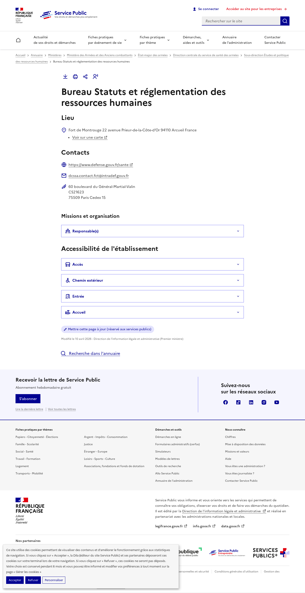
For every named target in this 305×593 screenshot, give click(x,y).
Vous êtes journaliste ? (239, 473)
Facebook (225, 402)
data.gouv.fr (233, 526)
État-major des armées (153, 55)
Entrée (74, 296)
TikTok (238, 402)
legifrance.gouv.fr (171, 526)
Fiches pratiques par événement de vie (105, 40)
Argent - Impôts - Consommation (105, 437)
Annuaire (37, 55)
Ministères (54, 55)
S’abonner (28, 398)
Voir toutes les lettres (62, 409)
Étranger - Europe (95, 452)
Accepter (15, 580)
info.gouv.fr (204, 526)
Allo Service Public (167, 473)
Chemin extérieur (84, 280)
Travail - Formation (28, 459)
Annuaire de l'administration (173, 481)
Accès (74, 264)
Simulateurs (163, 452)
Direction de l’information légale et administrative (224, 511)
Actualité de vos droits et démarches (55, 40)
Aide (228, 459)
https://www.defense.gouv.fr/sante (100, 164)
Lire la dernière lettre (29, 409)
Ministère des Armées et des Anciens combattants (99, 55)
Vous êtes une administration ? (245, 466)
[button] (95, 77)
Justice (88, 444)
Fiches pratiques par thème (152, 40)
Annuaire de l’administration (237, 40)
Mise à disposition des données (245, 444)
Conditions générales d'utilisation (236, 572)
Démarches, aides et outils (193, 40)
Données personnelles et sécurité (187, 572)
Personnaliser (54, 580)
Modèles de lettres (167, 459)
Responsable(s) (82, 231)
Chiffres (230, 437)
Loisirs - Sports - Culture (99, 459)
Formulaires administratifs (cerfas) (177, 444)
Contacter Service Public (275, 40)
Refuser (33, 580)
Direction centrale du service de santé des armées (206, 55)
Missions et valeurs (237, 452)
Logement (22, 466)
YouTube (276, 402)
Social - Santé (24, 452)
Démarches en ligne (168, 437)
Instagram (263, 402)
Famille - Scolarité (27, 444)
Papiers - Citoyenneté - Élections (37, 437)
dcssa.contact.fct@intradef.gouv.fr (98, 175)
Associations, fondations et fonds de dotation (114, 466)
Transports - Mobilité (29, 473)
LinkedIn (251, 402)
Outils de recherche (168, 466)
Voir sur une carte (90, 137)
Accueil (20, 55)
